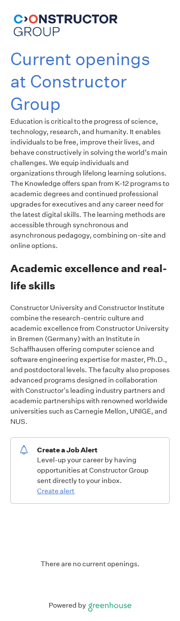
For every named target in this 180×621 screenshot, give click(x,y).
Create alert (55, 491)
